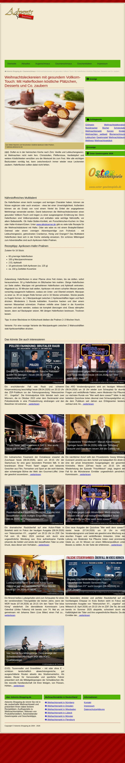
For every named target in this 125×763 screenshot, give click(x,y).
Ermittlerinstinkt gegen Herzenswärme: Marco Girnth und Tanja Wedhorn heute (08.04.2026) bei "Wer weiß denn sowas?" (95, 375)
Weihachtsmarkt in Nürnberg (59, 702)
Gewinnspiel (102, 137)
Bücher (105, 128)
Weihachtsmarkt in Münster (59, 716)
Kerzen (110, 131)
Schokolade (119, 128)
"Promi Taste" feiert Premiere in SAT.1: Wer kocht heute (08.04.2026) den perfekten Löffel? (32, 447)
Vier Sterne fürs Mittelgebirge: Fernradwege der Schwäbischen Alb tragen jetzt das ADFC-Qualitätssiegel (31, 656)
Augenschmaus (42, 64)
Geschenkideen (84, 64)
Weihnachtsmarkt (93, 131)
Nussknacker (91, 128)
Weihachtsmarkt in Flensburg (60, 719)
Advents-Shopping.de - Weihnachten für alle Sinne (20, 13)
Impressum (102, 64)
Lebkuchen (90, 137)
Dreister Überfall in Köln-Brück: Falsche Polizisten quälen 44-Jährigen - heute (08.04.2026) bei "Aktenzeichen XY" (32, 375)
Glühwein (89, 125)
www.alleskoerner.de (46, 224)
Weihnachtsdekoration (114, 125)
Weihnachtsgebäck (103, 140)
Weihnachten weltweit (96, 134)
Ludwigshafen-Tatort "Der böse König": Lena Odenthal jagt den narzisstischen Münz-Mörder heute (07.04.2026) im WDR (31, 586)
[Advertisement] (51, 40)
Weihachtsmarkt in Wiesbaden (60, 709)
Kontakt (87, 702)
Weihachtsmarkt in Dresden (59, 706)
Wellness (89, 140)
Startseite (11, 64)
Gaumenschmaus (63, 64)
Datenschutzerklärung (94, 709)
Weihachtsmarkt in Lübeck (58, 713)
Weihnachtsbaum (117, 137)
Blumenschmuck (117, 134)
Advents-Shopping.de (13, 71)
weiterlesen (33, 404)
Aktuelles (26, 64)
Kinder (122, 131)
